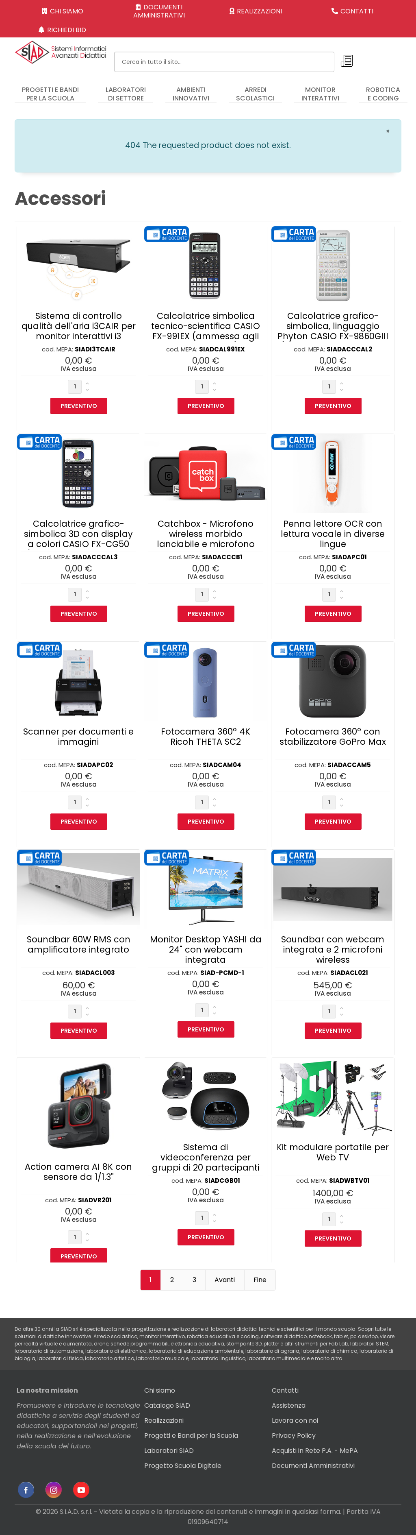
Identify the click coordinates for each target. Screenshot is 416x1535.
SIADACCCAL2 (349, 349)
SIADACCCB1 (222, 557)
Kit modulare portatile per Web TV (333, 1152)
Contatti (285, 1390)
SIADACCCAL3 (95, 557)
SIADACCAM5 (349, 765)
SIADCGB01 (222, 1180)
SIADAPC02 (95, 765)
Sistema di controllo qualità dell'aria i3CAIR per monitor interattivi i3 (79, 326)
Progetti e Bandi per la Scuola (191, 1435)
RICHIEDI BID (62, 30)
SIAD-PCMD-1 (222, 972)
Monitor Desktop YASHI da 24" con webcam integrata (206, 949)
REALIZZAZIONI (256, 11)
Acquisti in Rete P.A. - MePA (315, 1450)
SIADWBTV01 (349, 1180)
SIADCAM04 (222, 765)
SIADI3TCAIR (95, 349)
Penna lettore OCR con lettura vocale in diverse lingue (333, 534)
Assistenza (289, 1405)
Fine (260, 1279)
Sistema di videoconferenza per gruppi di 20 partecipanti (205, 1157)
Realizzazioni (164, 1420)
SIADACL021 (349, 972)
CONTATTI (353, 11)
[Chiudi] (388, 131)
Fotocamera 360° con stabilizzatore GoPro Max (333, 737)
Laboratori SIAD (169, 1450)
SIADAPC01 (349, 557)
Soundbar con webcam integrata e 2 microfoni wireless (332, 949)
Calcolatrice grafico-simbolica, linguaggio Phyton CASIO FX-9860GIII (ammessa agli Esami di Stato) (332, 336)
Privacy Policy (294, 1435)
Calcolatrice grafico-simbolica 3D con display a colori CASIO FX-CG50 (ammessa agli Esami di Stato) (78, 544)
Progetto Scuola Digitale (182, 1465)
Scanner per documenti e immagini (78, 737)
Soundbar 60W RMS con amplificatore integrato (78, 944)
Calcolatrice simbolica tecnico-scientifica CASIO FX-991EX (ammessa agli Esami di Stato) (205, 331)
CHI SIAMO (62, 11)
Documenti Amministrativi (313, 1465)
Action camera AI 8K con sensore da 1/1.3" (78, 1172)
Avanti (224, 1279)
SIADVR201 (95, 1200)
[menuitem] (50, 90)
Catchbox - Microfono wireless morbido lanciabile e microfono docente (206, 539)
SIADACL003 (95, 972)
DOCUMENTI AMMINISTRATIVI (159, 11)
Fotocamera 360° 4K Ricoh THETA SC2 (205, 737)
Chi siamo (159, 1390)
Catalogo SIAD (167, 1405)
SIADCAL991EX (222, 349)
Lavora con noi (295, 1420)
